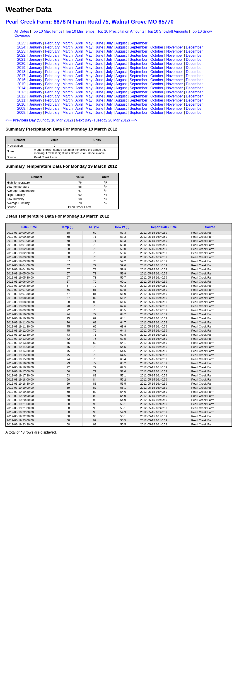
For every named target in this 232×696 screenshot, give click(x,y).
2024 (21, 47)
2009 (21, 108)
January (35, 43)
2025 (21, 43)
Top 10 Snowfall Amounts (167, 31)
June (99, 43)
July (109, 43)
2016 (21, 80)
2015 (21, 84)
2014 (21, 88)
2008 (21, 112)
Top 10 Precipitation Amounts (120, 31)
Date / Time (29, 227)
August (121, 43)
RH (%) (94, 227)
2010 (21, 104)
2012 (21, 96)
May (89, 43)
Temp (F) (67, 227)
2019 (21, 68)
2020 (21, 63)
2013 (21, 92)
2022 (21, 55)
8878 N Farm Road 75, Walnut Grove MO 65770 (113, 22)
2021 (21, 59)
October (156, 47)
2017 (21, 76)
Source (210, 227)
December (194, 47)
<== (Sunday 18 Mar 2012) (39, 120)
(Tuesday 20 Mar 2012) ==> (106, 120)
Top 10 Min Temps (80, 31)
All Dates (21, 31)
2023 (21, 51)
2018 (21, 72)
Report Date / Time (164, 227)
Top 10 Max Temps (47, 31)
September (138, 43)
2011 (21, 100)
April (79, 43)
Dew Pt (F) (122, 227)
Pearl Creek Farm (27, 22)
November (174, 47)
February (52, 43)
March (67, 43)
